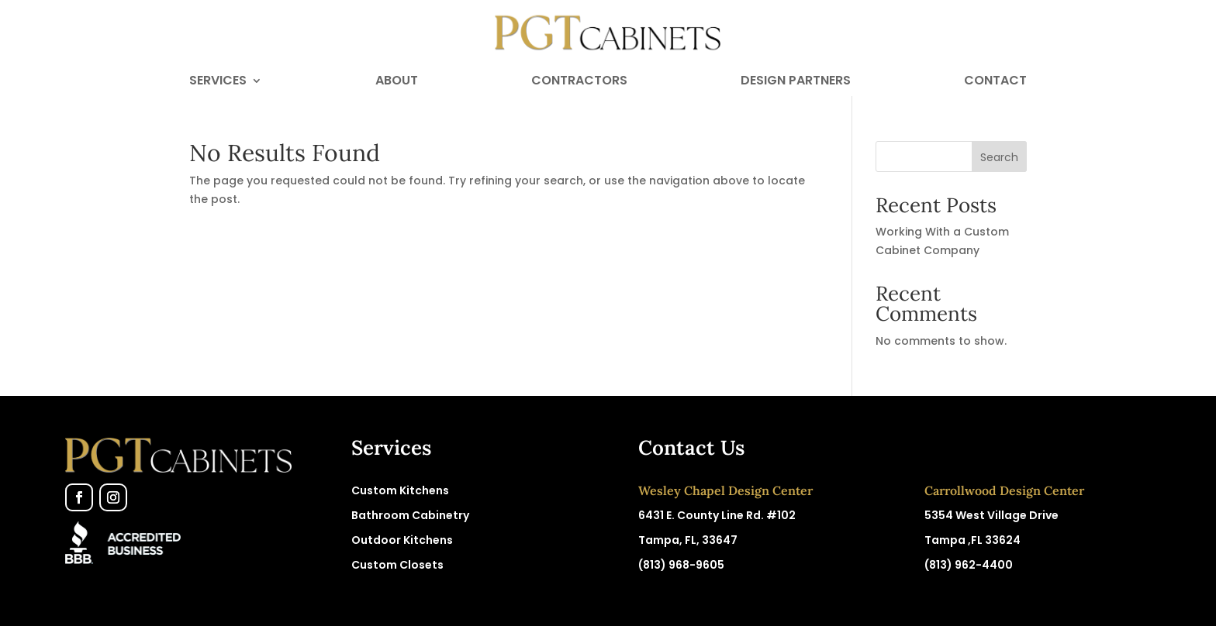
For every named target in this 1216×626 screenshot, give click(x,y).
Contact (995, 82)
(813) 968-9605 (681, 565)
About (396, 82)
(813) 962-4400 (968, 565)
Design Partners (796, 82)
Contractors (579, 82)
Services (218, 82)
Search (999, 157)
